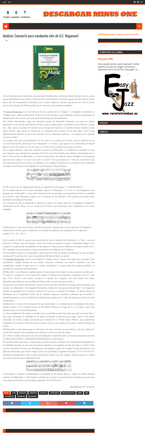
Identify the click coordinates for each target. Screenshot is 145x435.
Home (4, 2)
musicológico (68, 393)
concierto (54, 393)
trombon (21, 396)
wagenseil (32, 396)
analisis (22, 393)
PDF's (9, 2)
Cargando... (103, 46)
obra (80, 393)
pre (86, 393)
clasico (43, 393)
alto (14, 393)
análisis (33, 393)
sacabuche (9, 396)
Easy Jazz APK (105, 59)
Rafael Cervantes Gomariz (127, 34)
